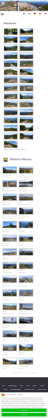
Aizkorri (4, 270)
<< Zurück (13, 372)
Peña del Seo (10, 23)
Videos (27, 385)
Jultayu (20, 284)
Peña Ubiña (21, 297)
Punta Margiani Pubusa (7, 229)
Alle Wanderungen (12, 385)
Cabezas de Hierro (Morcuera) (9, 215)
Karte (3, 385)
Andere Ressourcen (42, 389)
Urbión (4, 284)
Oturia (3, 257)
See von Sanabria (23, 188)
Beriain (20, 257)
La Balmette (21, 352)
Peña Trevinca (5, 202)
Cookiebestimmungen (29, 389)
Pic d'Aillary (21, 243)
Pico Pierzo (5, 297)
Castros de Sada (22, 325)
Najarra (20, 202)
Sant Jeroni (5, 338)
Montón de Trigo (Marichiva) (25, 338)
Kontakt (42, 385)
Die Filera (4, 311)
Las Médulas (22, 175)
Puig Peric (4, 352)
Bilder (21, 385)
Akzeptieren (24, 410)
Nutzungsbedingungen (16, 389)
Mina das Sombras (6, 175)
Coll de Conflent (6, 366)
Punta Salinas (22, 229)
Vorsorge (5, 389)
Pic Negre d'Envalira (23, 366)
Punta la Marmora (6, 243)
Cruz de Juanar (6, 325)
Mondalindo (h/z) (23, 311)
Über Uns (35, 385)
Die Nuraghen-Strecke (24, 215)
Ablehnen (24, 414)
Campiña (21, 270)
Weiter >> (35, 372)
